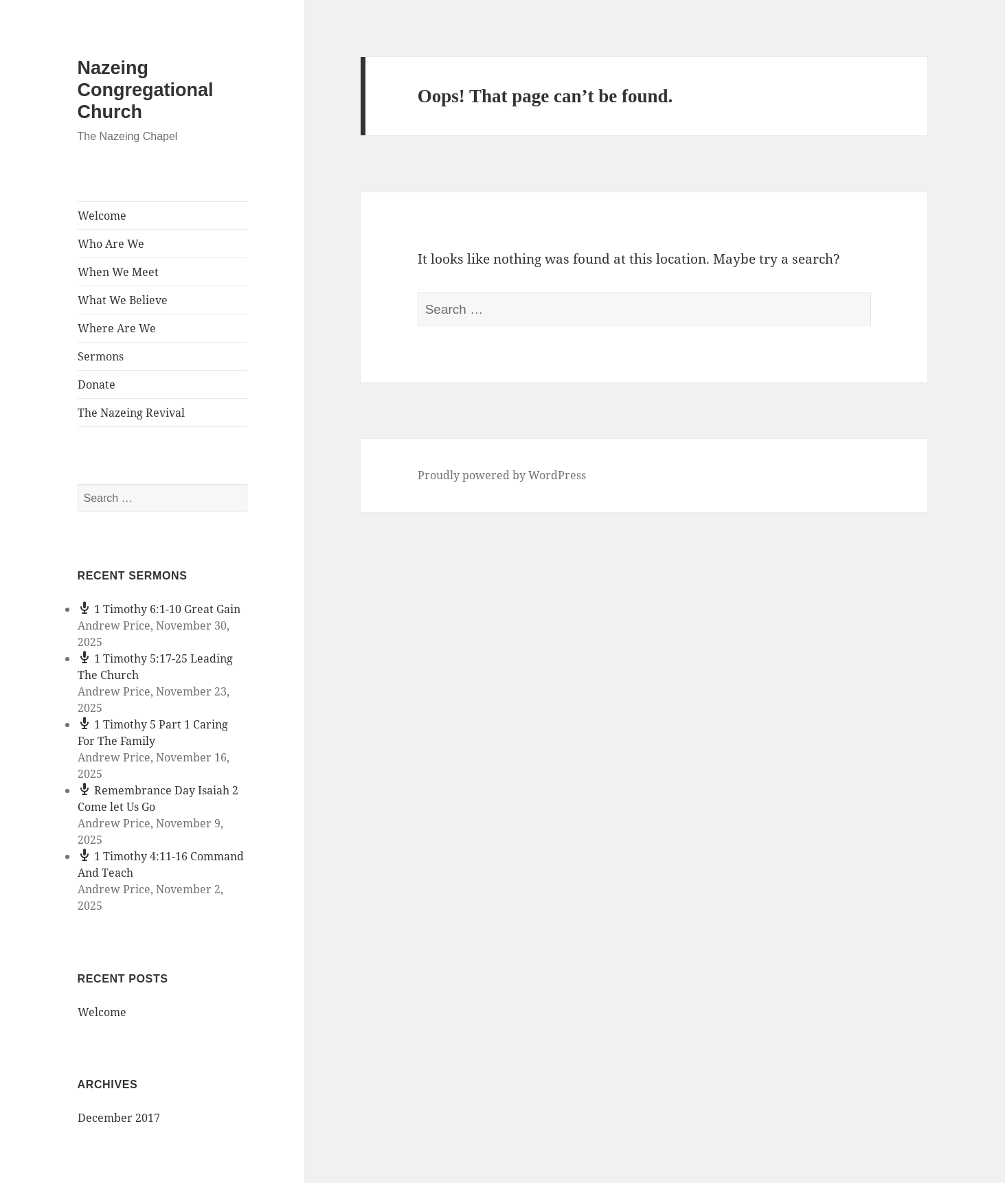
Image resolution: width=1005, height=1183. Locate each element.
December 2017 (119, 1117)
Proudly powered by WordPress (502, 475)
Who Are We (111, 243)
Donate (96, 384)
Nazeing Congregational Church (146, 90)
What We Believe (123, 300)
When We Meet (118, 271)
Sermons (101, 356)
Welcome (102, 215)
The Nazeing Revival (131, 412)
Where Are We (117, 328)
